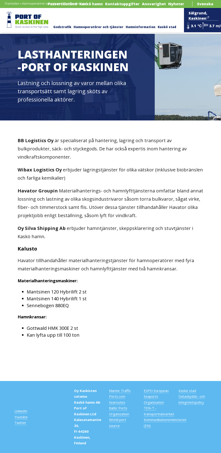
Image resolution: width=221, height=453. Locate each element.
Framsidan (12, 3)
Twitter (20, 422)
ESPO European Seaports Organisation (156, 396)
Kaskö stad (167, 27)
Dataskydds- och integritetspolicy (191, 399)
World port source (117, 422)
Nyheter (176, 3)
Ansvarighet (154, 3)
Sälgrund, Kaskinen (199, 16)
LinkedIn (20, 411)
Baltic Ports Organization (119, 411)
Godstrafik (62, 27)
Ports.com (117, 396)
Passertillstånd (62, 3)
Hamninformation (140, 27)
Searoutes (117, 402)
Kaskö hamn (91, 3)
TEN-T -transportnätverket (159, 411)
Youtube (21, 417)
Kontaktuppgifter (122, 3)
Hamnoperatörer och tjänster (42, 3)
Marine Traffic (120, 390)
